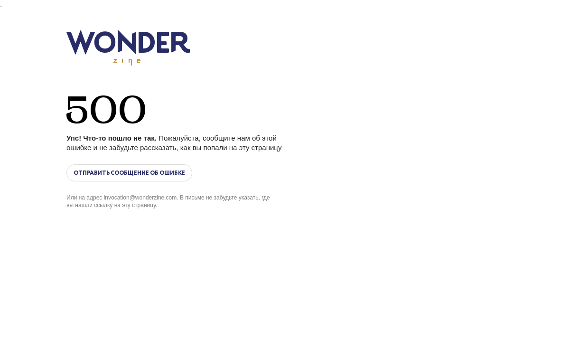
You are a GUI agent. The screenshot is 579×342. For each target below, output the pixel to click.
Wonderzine (128, 48)
